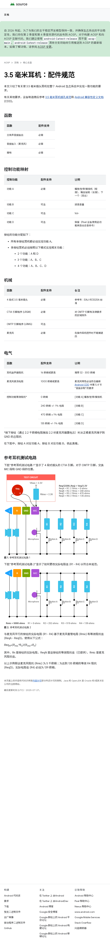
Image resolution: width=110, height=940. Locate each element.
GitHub (8, 928)
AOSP (7, 62)
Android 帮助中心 (84, 895)
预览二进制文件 (12, 911)
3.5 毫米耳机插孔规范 (58, 97)
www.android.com (85, 911)
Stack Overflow (83, 922)
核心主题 (27, 62)
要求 (6, 901)
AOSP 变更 (44, 47)
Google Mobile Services (87, 917)
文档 (6, 14)
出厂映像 (9, 917)
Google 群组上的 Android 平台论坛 (54, 919)
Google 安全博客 (48, 911)
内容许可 (37, 680)
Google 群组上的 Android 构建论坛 (54, 927)
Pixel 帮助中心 (82, 901)
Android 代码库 (12, 895)
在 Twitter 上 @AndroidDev (53, 901)
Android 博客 (46, 906)
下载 (6, 906)
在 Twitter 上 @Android (51, 895)
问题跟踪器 (80, 928)
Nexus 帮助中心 (83, 906)
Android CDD (82, 384)
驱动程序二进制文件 (14, 922)
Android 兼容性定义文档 (89, 97)
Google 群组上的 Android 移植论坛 (54, 935)
